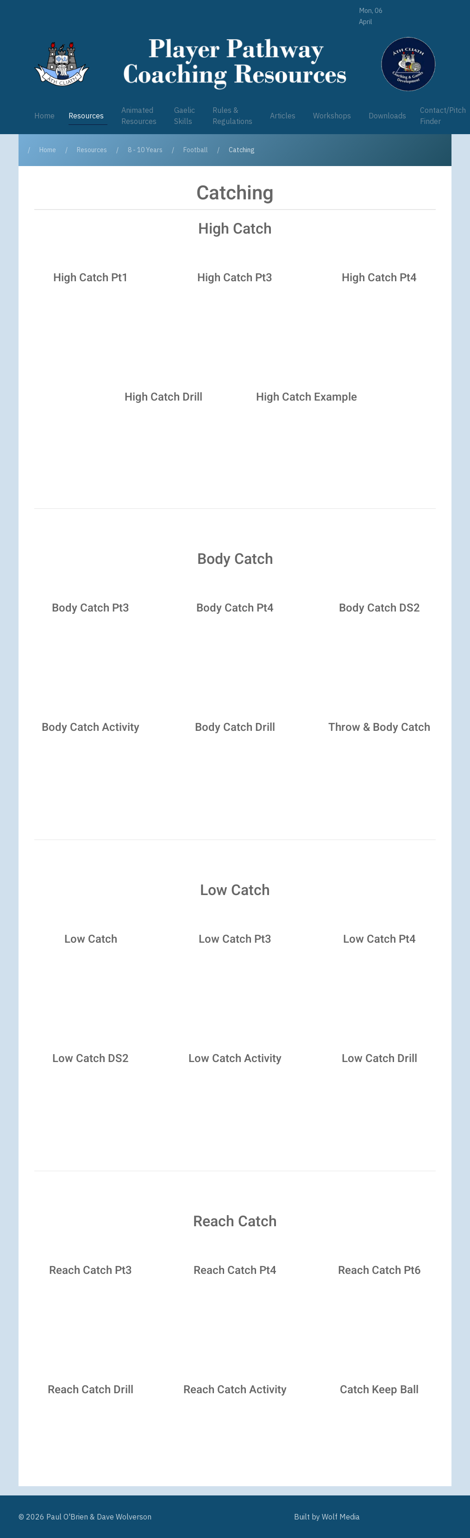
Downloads (387, 115)
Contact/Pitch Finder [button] (443, 115)
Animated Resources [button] (139, 115)
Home (44, 115)
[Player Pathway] (61, 64)
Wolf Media (341, 1516)
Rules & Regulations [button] (232, 115)
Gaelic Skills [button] (184, 115)
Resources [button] (86, 115)
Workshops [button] (332, 115)
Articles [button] (282, 115)
